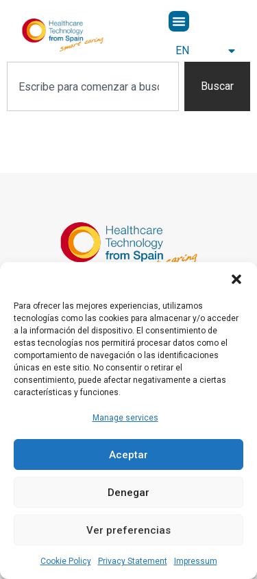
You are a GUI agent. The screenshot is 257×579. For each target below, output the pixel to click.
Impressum (195, 561)
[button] (236, 279)
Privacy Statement (132, 561)
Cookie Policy (65, 561)
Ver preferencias (128, 530)
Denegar (128, 492)
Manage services (125, 418)
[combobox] (93, 86)
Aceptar (128, 455)
